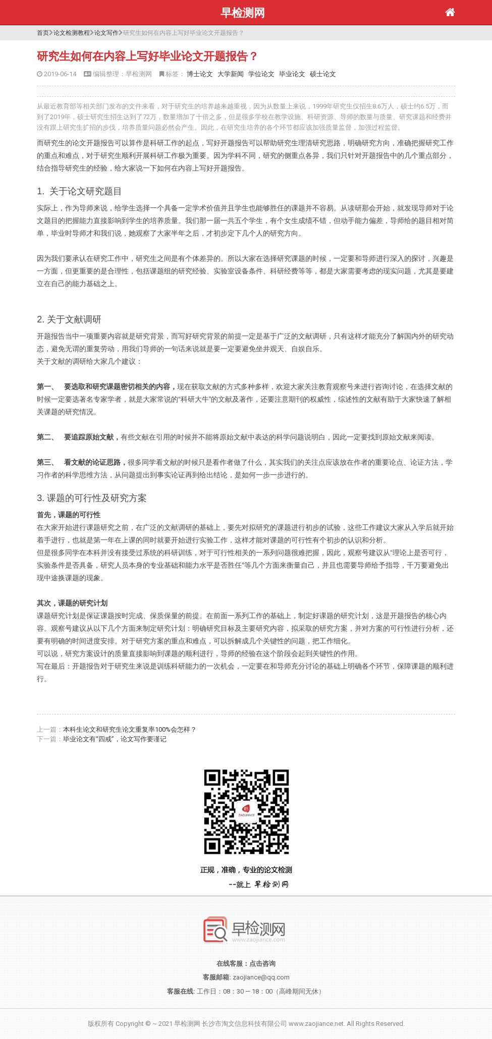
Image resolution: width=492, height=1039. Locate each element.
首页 (43, 32)
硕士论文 (323, 74)
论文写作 (106, 32)
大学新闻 (230, 74)
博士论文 (200, 74)
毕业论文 (292, 74)
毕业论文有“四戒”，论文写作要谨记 (115, 739)
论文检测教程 (71, 32)
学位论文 (261, 74)
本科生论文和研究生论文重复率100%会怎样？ (130, 729)
